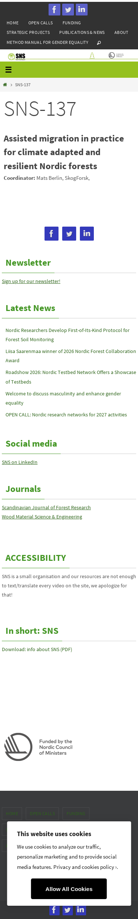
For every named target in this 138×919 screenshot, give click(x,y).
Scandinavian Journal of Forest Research (46, 507)
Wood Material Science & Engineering (42, 516)
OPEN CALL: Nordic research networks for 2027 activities (66, 414)
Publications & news (82, 32)
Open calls (40, 22)
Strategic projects (28, 32)
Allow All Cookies (69, 889)
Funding (72, 22)
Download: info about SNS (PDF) (37, 649)
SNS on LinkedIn (20, 462)
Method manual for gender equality (47, 42)
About (121, 32)
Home (13, 22)
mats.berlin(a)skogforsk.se (34, 188)
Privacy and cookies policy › (85, 866)
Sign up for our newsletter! (31, 281)
